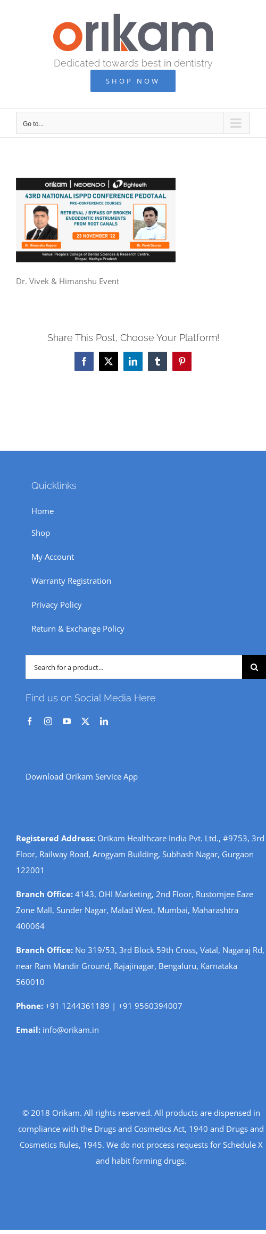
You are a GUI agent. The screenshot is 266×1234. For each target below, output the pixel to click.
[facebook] (30, 721)
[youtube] (67, 721)
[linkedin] (104, 721)
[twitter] (85, 721)
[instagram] (48, 721)
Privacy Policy (56, 604)
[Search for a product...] (134, 667)
